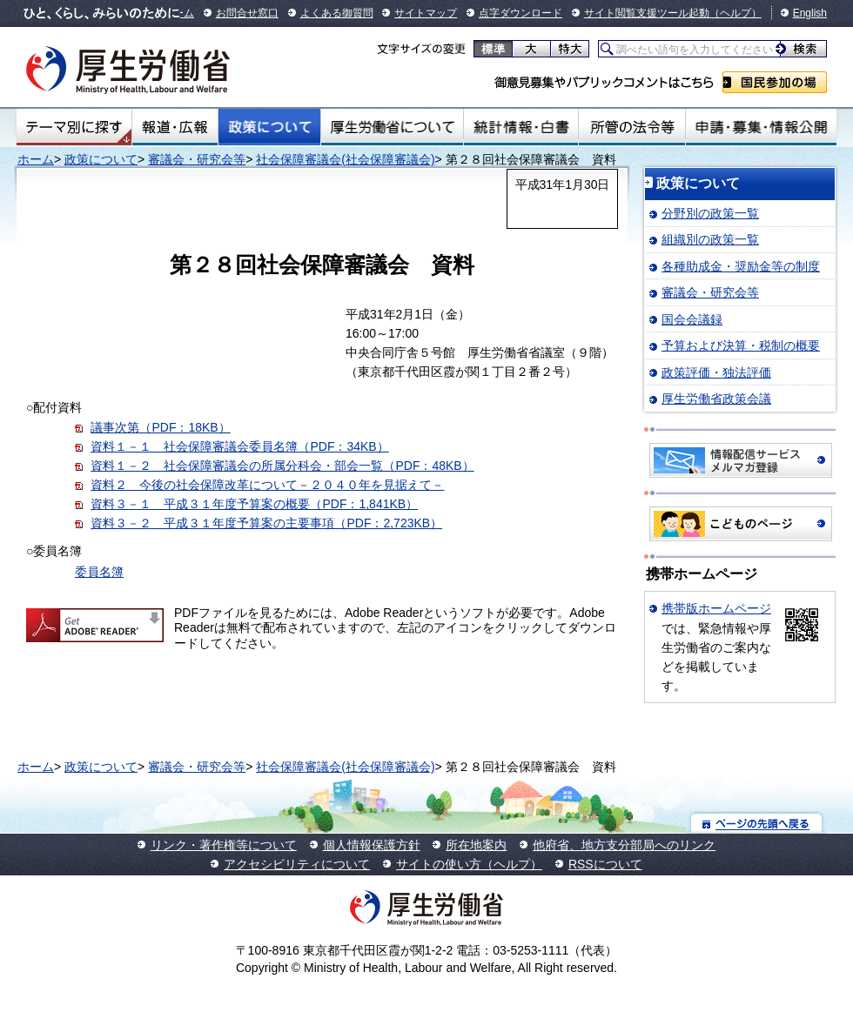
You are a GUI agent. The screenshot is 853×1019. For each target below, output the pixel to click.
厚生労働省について (392, 127)
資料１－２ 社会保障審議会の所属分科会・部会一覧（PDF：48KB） (282, 466)
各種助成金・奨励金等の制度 (741, 266)
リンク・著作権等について (224, 845)
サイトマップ (425, 13)
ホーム (35, 159)
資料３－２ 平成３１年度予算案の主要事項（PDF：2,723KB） (266, 523)
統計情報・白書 (521, 127)
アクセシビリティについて (297, 864)
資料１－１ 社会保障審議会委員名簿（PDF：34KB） (239, 446)
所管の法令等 (631, 127)
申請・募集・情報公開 (761, 127)
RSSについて (605, 864)
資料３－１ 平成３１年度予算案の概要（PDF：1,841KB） (254, 504)
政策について (269, 127)
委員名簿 (99, 572)
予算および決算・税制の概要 (741, 345)
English (810, 13)
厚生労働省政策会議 (716, 399)
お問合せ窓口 (247, 13)
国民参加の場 (774, 82)
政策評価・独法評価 (716, 372)
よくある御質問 (336, 13)
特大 (569, 49)
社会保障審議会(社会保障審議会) (345, 159)
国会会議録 (692, 319)
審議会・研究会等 (196, 159)
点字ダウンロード (520, 13)
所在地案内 (476, 845)
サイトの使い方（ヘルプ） (469, 864)
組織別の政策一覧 (710, 239)
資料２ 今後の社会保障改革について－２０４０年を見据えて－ (267, 485)
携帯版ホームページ (716, 608)
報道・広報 (175, 127)
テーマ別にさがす (74, 127)
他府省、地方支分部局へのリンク (624, 845)
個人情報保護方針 (371, 845)
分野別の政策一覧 (710, 213)
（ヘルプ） (735, 13)
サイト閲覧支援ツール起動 (646, 13)
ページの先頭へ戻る (757, 823)
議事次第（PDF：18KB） (160, 427)
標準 (493, 49)
